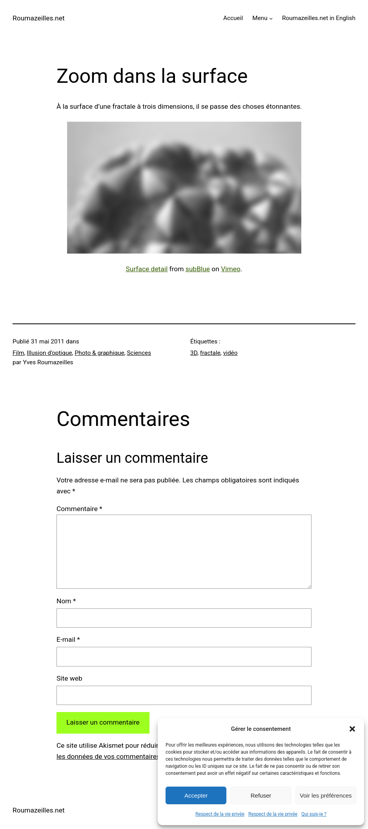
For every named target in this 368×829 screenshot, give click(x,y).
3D (193, 352)
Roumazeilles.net (39, 18)
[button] (352, 729)
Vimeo (230, 269)
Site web (69, 678)
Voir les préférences (326, 795)
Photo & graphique (99, 352)
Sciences (139, 352)
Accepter (196, 795)
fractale (210, 352)
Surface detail (147, 269)
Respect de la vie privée (219, 814)
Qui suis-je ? (313, 814)
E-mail (68, 639)
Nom (66, 601)
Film (18, 352)
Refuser (261, 795)
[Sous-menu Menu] (271, 18)
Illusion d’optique (49, 352)
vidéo (230, 352)
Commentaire (79, 509)
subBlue (198, 269)
